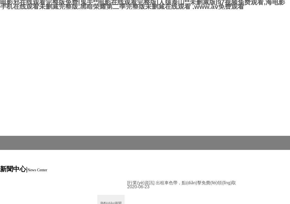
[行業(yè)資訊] (140, 182)
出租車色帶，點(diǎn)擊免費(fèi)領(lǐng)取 (196, 182)
